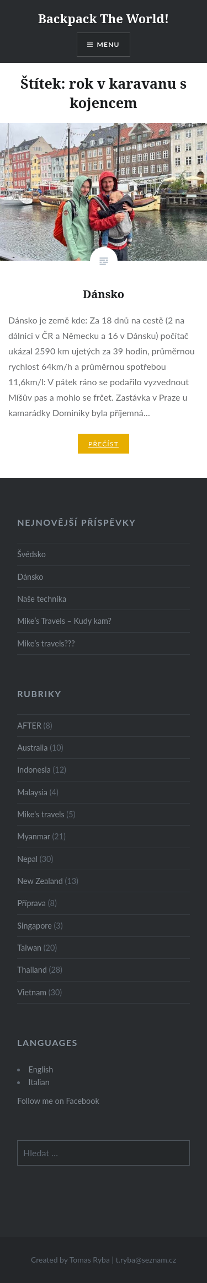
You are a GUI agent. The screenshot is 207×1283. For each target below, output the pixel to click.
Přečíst (103, 444)
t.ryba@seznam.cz (146, 1259)
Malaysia (32, 792)
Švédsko (31, 554)
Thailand (32, 969)
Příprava (31, 903)
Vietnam (31, 992)
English (41, 1069)
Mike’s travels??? (46, 643)
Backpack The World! (103, 18)
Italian (39, 1082)
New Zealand (40, 881)
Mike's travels (40, 814)
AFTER (29, 725)
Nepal (27, 859)
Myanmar (33, 836)
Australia (32, 747)
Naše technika (41, 598)
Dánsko (30, 576)
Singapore (34, 925)
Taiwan (29, 947)
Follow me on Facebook (58, 1101)
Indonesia (34, 769)
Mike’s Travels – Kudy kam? (64, 621)
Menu (108, 44)
